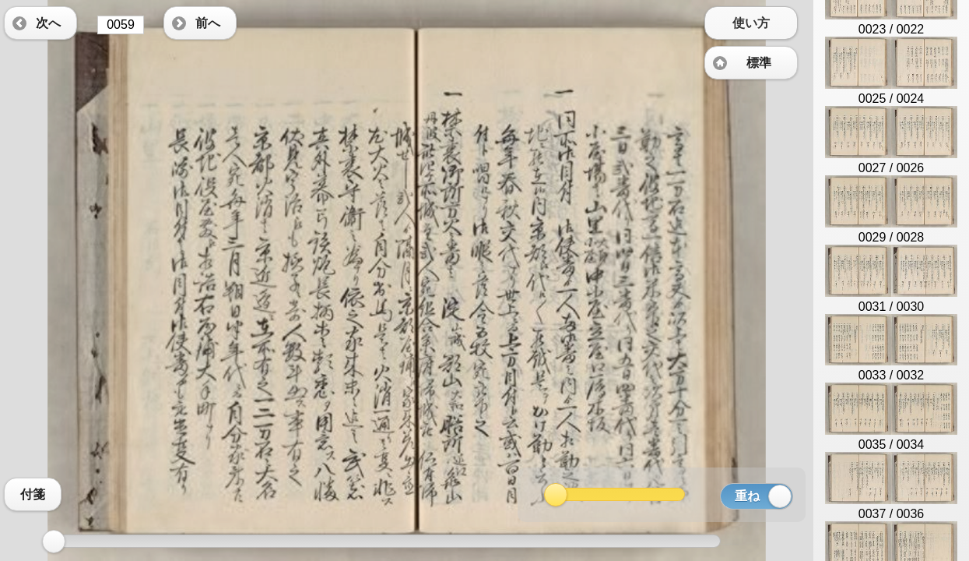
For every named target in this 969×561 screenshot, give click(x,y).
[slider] (53, 541)
